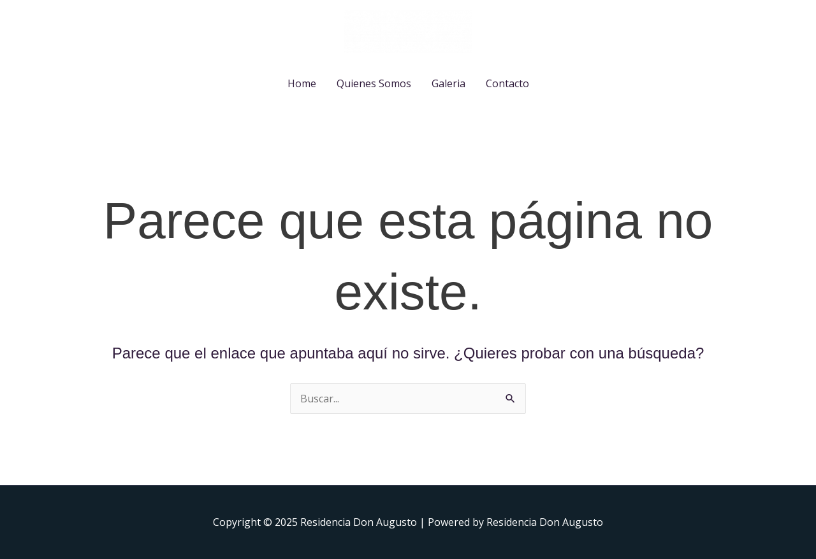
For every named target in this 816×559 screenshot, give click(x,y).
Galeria (448, 83)
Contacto (507, 83)
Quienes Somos (374, 83)
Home (302, 83)
